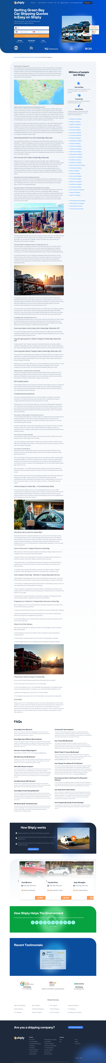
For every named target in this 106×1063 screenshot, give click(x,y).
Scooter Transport (37, 1012)
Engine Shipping (18, 1009)
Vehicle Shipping (54, 1009)
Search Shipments (42, 2)
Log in (58, 2)
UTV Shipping (18, 1012)
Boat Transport (36, 1005)
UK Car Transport (54, 1012)
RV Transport (53, 1005)
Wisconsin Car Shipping (33, 57)
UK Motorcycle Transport (75, 1012)
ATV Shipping (71, 1009)
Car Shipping (22, 57)
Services (33, 2)
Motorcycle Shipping (19, 1005)
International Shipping (38, 1009)
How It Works (50, 2)
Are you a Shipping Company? (76, 2)
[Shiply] (19, 2)
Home (15, 57)
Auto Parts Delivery (73, 1005)
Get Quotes (88, 2)
